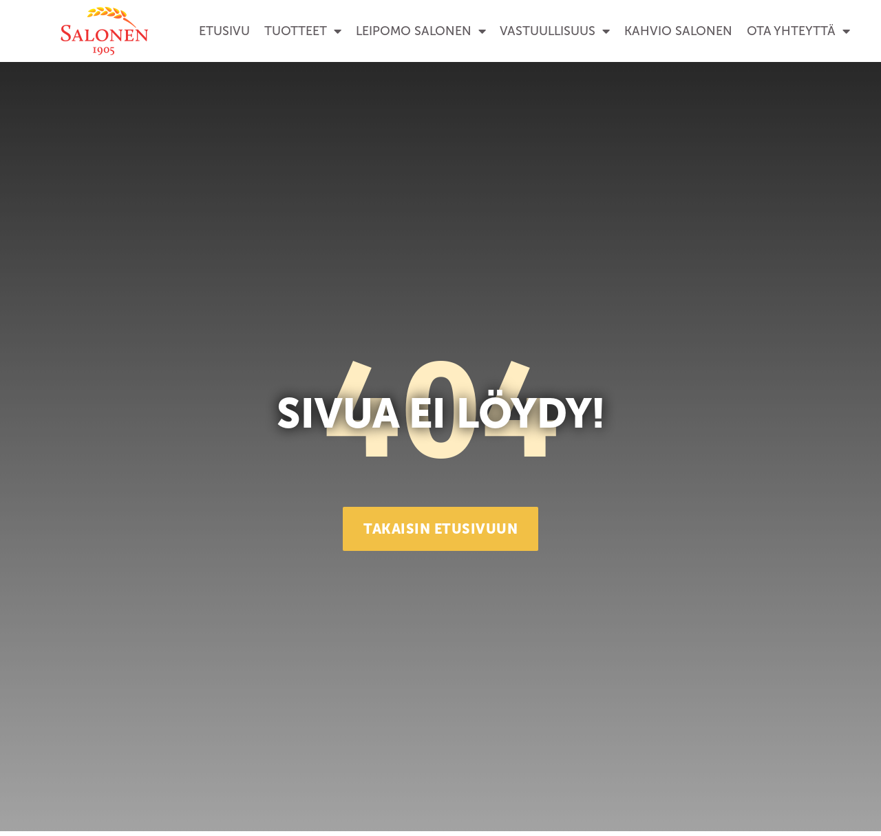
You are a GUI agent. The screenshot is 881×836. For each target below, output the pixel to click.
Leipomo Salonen (421, 31)
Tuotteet (302, 31)
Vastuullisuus (555, 31)
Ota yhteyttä (798, 31)
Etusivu (224, 31)
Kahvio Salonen (678, 31)
